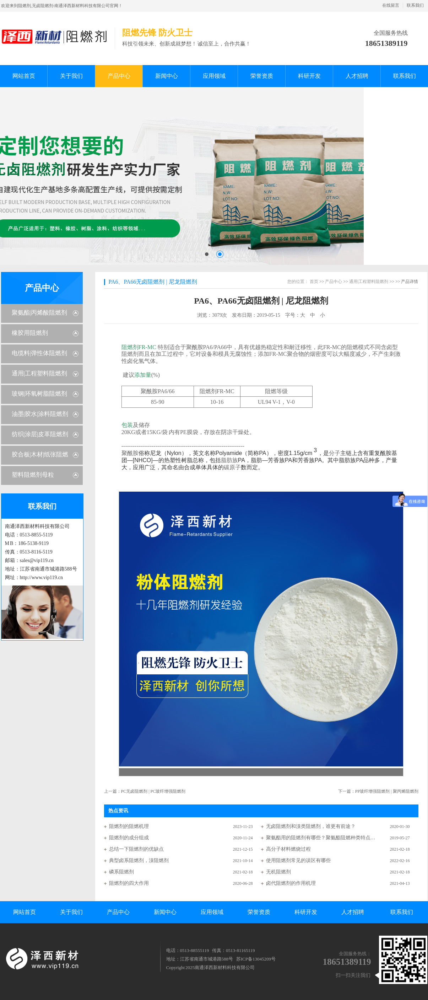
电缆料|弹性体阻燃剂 (39, 353)
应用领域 (212, 912)
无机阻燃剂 (278, 872)
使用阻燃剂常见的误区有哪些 (298, 860)
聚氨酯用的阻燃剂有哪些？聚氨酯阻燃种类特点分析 (321, 837)
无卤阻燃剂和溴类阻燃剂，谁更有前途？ (311, 826)
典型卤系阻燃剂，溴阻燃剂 (139, 860)
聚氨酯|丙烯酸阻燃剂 (39, 312)
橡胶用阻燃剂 (30, 333)
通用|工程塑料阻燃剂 (39, 373)
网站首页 (24, 912)
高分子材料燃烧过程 (288, 849)
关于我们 (71, 912)
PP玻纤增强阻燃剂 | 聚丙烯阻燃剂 (386, 791)
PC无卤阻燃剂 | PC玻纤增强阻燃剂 (153, 791)
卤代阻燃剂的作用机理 (291, 883)
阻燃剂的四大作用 (129, 883)
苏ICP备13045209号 (256, 959)
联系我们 (415, 5)
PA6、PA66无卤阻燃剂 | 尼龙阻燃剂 (153, 282)
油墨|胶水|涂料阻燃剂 (40, 414)
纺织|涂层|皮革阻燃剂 (40, 434)
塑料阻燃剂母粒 (33, 474)
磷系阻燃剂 (121, 872)
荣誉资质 (259, 912)
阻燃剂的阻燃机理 (129, 826)
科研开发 (305, 912)
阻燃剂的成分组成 (129, 837)
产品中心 (42, 288)
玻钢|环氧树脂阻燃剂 (39, 393)
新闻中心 (165, 912)
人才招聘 (352, 912)
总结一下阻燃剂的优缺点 (136, 849)
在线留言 (390, 5)
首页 (314, 281)
